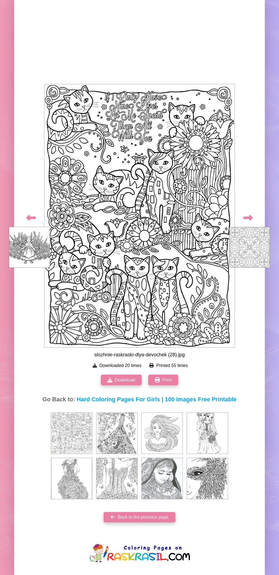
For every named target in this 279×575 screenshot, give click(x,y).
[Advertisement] (139, 43)
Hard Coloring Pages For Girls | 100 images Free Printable (156, 399)
